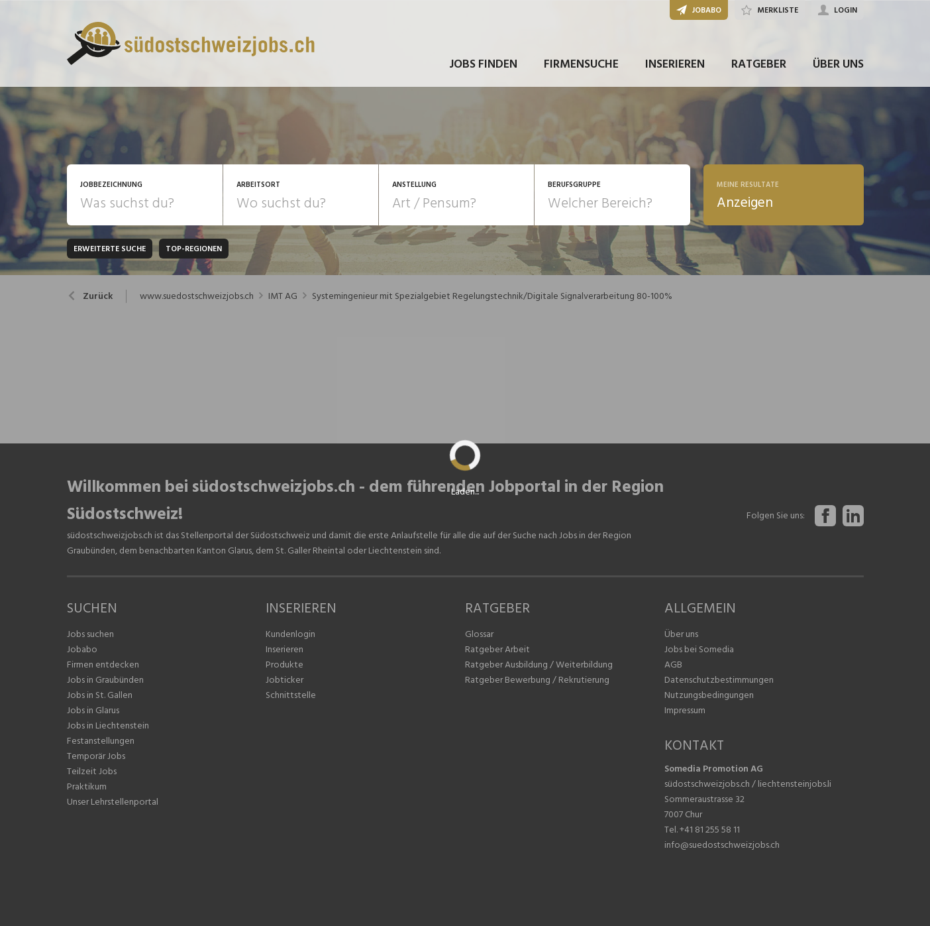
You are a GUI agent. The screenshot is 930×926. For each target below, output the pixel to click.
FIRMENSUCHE (581, 65)
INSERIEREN (675, 65)
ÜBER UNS (838, 65)
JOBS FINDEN (483, 65)
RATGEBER (758, 65)
